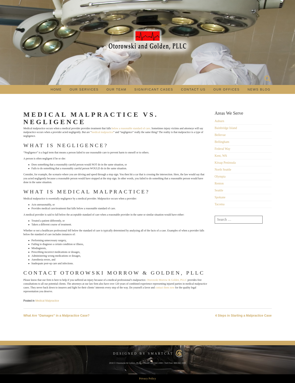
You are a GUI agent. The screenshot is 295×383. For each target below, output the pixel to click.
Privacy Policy (147, 378)
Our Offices (226, 89)
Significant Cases (153, 89)
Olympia (220, 176)
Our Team (116, 89)
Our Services (84, 89)
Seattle (219, 190)
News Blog (259, 89)
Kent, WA (221, 155)
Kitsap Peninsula (225, 162)
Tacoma (220, 204)
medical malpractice (102, 132)
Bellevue (220, 135)
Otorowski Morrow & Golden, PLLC (167, 279)
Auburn (219, 121)
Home (56, 89)
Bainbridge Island (226, 128)
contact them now (164, 287)
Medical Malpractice (47, 300)
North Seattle (223, 169)
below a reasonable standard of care (131, 128)
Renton (219, 183)
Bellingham (222, 142)
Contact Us (193, 89)
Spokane (220, 197)
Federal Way (223, 148)
